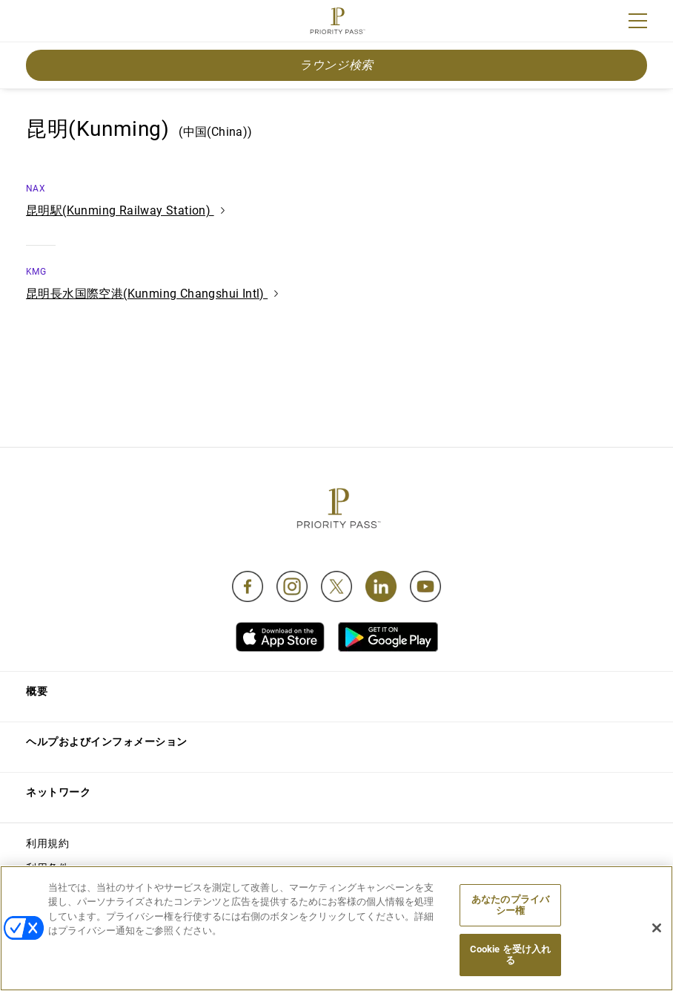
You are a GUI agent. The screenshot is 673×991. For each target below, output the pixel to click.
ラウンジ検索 (336, 65)
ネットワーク (58, 792)
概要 (36, 691)
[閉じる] (656, 928)
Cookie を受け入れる (510, 955)
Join (35, 23)
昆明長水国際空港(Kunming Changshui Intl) (152, 294)
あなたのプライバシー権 (510, 905)
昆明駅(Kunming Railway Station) (125, 210)
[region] (336, 928)
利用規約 (47, 843)
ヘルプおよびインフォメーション (107, 742)
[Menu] (638, 20)
